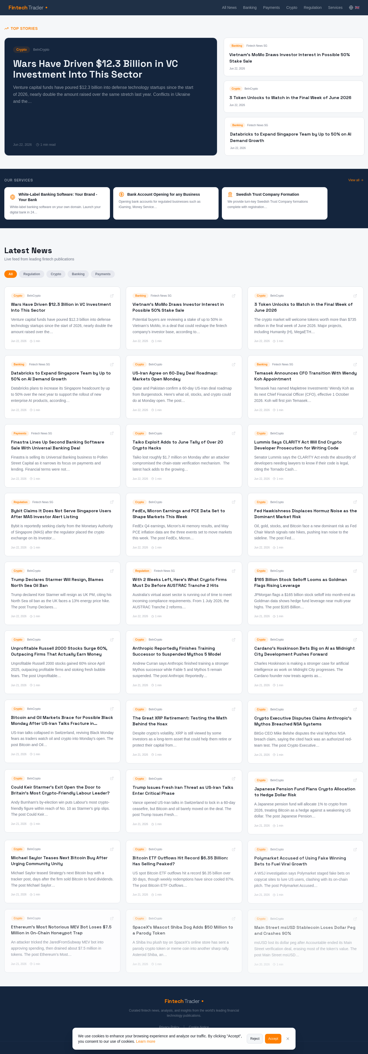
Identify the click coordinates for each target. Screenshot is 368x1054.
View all (356, 180)
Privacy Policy (169, 1027)
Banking (250, 7)
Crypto (291, 7)
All (11, 274)
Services (335, 7)
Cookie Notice (199, 1027)
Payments (271, 7)
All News (229, 7)
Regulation (313, 7)
